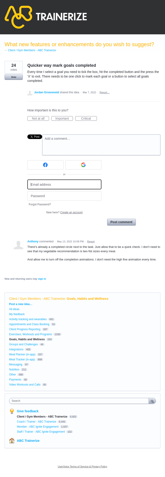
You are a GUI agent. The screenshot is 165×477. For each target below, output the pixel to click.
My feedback (17, 314)
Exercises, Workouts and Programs (31, 334)
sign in (42, 278)
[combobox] (80, 400)
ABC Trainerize (28, 440)
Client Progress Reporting (24, 329)
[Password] (64, 196)
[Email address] (64, 184)
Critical (89, 119)
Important (64, 119)
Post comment (121, 222)
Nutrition (14, 369)
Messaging (15, 364)
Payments (15, 379)
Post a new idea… (20, 304)
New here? (64, 212)
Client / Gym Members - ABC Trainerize (37, 298)
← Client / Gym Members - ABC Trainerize (30, 50)
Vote (13, 77)
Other (12, 374)
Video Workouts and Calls (25, 384)
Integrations (16, 349)
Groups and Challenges (23, 344)
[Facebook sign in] (45, 164)
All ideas (14, 309)
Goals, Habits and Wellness (87, 298)
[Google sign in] (83, 164)
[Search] (152, 401)
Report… (105, 92)
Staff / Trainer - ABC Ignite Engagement (41, 431)
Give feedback (28, 411)
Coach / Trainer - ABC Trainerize (37, 421)
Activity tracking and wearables (28, 319)
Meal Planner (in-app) (22, 354)
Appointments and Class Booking (29, 324)
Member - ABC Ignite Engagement (38, 426)
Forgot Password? (40, 204)
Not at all (40, 119)
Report (91, 241)
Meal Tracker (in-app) (22, 359)
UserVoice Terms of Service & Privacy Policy (82, 466)
